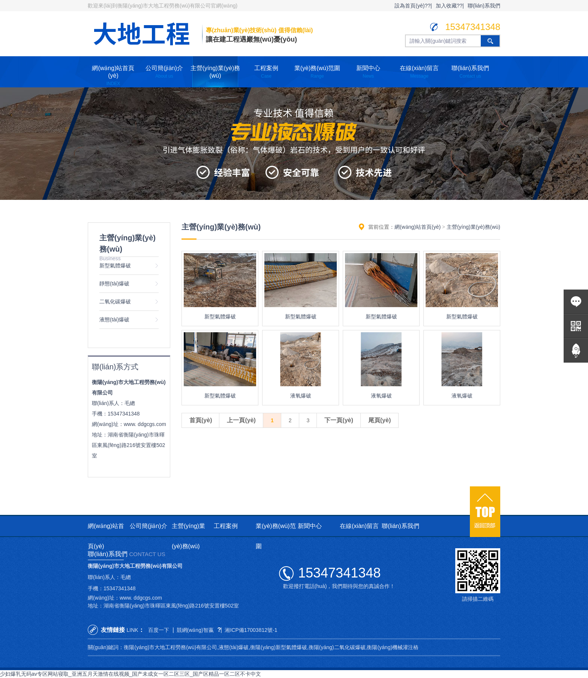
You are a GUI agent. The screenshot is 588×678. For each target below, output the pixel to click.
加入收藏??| (450, 6)
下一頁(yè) (338, 420)
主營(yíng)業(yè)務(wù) (215, 75)
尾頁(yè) (379, 420)
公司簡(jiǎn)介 (164, 72)
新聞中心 (368, 72)
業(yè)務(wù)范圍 (317, 72)
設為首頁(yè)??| (413, 6)
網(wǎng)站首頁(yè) (113, 75)
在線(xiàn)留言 (419, 72)
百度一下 (158, 630)
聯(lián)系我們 (484, 6)
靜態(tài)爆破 (114, 283)
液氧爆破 (300, 396)
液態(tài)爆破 (114, 319)
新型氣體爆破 (115, 265)
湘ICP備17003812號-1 (251, 630)
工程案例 (266, 72)
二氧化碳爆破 (115, 301)
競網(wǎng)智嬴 (195, 630)
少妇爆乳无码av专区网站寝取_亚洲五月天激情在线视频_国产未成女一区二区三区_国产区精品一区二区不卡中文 (130, 674)
